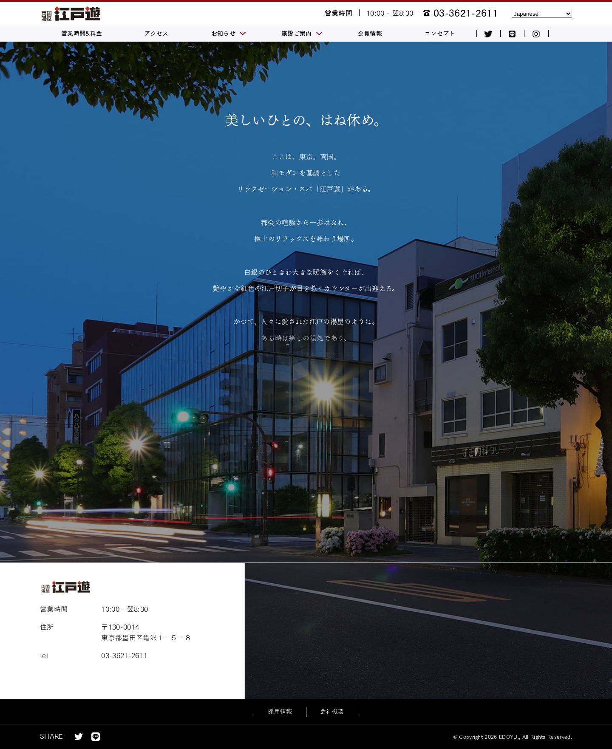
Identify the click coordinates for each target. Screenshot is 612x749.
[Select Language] (542, 14)
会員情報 (370, 34)
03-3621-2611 (466, 13)
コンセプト (440, 34)
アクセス (156, 34)
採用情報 (280, 712)
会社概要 (332, 712)
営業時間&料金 (81, 34)
